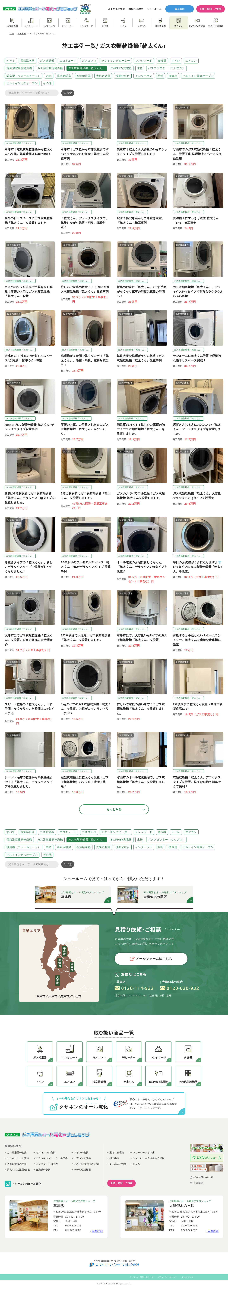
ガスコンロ (89, 60)
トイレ (176, 60)
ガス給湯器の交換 (17, 1152)
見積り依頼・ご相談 (211, 9)
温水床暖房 (64, 75)
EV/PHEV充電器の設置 (86, 1164)
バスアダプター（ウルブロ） (166, 68)
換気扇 (173, 75)
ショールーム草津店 (144, 1152)
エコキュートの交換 (18, 1158)
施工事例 (179, 9)
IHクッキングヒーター (115, 60)
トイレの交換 (81, 1152)
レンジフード (143, 60)
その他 (47, 83)
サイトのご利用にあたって (142, 1277)
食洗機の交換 (43, 1169)
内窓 (49, 75)
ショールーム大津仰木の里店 (149, 1158)
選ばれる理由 (136, 9)
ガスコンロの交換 (45, 1152)
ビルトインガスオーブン (22, 83)
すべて (10, 60)
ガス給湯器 (47, 60)
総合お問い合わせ (203, 1177)
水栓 (140, 68)
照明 (160, 75)
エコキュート (68, 60)
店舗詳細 (97, 1231)
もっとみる (114, 809)
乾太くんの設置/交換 (18, 1169)
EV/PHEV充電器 (121, 68)
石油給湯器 (83, 75)
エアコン (191, 60)
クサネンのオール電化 (28, 1183)
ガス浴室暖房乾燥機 (50, 68)
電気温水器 (27, 60)
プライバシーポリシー (167, 1277)
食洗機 (162, 60)
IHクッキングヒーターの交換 (52, 1158)
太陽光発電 (103, 75)
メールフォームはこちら (151, 959)
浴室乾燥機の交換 (17, 1164)
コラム (136, 1164)
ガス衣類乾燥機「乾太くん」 (86, 68)
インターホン (143, 75)
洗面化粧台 (123, 75)
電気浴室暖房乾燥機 (19, 68)
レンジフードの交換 (47, 1164)
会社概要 (198, 1182)
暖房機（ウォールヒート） (23, 75)
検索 (69, 92)
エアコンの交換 (82, 1158)
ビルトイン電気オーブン (198, 75)
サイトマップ (187, 1277)
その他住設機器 (82, 1169)
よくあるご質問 (116, 9)
